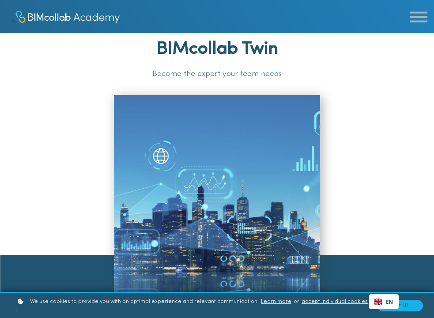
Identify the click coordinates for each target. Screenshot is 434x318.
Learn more (276, 301)
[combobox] (384, 301)
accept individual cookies (335, 301)
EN (383, 301)
